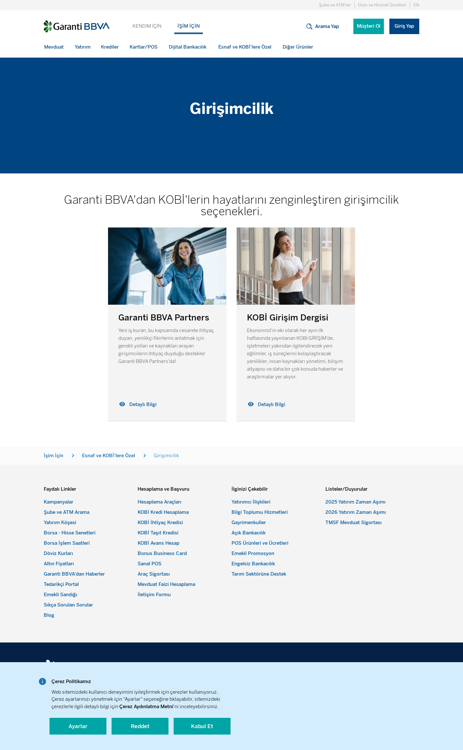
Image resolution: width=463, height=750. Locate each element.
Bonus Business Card (162, 553)
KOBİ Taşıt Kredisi (158, 533)
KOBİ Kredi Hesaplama (163, 512)
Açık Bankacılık (249, 533)
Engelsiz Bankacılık (253, 564)
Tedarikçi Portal (61, 584)
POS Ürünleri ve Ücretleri (260, 543)
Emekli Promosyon (253, 553)
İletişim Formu (154, 594)
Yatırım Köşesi (60, 522)
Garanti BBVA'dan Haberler (74, 574)
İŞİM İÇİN (188, 26)
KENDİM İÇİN (146, 26)
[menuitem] (54, 47)
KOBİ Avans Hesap (158, 543)
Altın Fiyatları (59, 564)
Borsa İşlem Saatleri (67, 543)
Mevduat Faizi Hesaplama (166, 584)
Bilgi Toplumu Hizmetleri (260, 512)
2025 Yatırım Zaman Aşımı (355, 502)
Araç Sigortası (154, 574)
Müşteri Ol (368, 26)
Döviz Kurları (58, 553)
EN (416, 5)
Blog (49, 615)
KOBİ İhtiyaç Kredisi (160, 522)
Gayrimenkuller (249, 522)
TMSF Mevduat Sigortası (353, 522)
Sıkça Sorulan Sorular (68, 605)
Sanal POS (149, 564)
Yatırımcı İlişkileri (251, 502)
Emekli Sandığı (60, 594)
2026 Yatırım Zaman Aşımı (355, 512)
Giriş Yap (404, 26)
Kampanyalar (58, 502)
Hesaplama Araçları (159, 502)
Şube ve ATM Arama (66, 512)
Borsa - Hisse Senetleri (69, 533)
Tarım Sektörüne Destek (259, 574)
